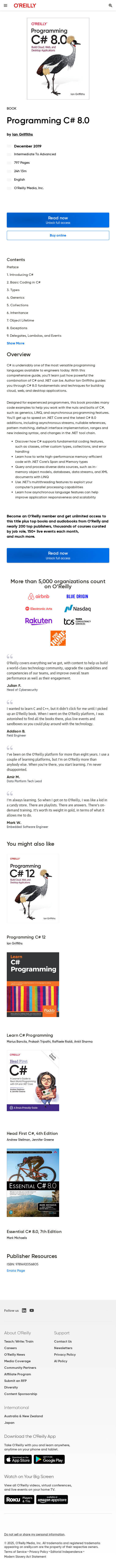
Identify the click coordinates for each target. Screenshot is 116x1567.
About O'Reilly (17, 1332)
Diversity (11, 1387)
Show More (15, 343)
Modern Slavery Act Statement (25, 1557)
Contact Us (63, 1341)
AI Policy (60, 1361)
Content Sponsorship (20, 1394)
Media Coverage (17, 1361)
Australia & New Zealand (23, 1416)
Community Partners (20, 1367)
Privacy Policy (65, 1354)
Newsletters (63, 1348)
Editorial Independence (66, 1552)
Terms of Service (15, 1552)
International (16, 1407)
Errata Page (16, 1271)
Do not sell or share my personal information (34, 1534)
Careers (10, 1348)
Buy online (58, 235)
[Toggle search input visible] (110, 5)
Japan (9, 1422)
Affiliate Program (17, 1374)
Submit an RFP (15, 1381)
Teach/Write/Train (18, 1341)
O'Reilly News (14, 1354)
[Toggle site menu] (5, 5)
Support (62, 1332)
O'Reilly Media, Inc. (29, 188)
